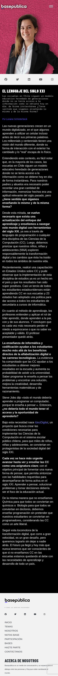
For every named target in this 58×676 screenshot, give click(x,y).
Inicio (8, 622)
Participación (13, 639)
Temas (9, 626)
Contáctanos (13, 651)
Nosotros (11, 631)
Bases (8, 643)
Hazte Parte (12, 647)
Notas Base (12, 635)
